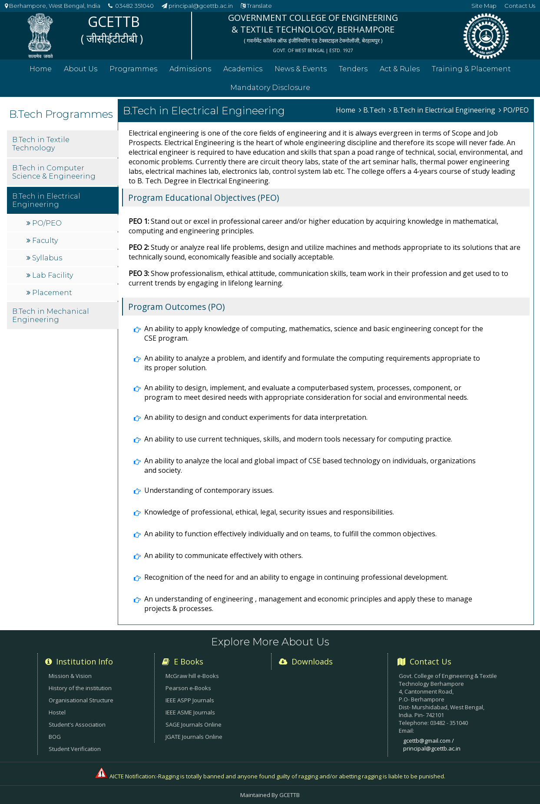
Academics (242, 69)
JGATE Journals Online (194, 737)
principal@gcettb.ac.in (197, 5)
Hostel (57, 712)
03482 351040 (131, 5)
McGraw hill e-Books (192, 676)
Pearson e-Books (188, 688)
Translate (256, 5)
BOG (55, 737)
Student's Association (77, 724)
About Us (80, 69)
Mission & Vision (70, 676)
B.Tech (372, 110)
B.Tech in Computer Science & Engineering (49, 184)
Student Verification (75, 749)
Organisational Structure (81, 700)
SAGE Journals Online (194, 724)
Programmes (133, 69)
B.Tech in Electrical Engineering (41, 213)
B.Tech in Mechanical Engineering (45, 328)
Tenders (353, 69)
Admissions (190, 69)
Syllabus (39, 270)
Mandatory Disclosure (270, 87)
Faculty (37, 253)
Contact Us (519, 5)
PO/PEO (39, 236)
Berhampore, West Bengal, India (52, 5)
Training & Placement (471, 69)
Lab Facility (45, 288)
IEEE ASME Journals (190, 712)
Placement (44, 305)
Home (41, 69)
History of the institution (80, 688)
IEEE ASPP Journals (190, 700)
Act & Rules (400, 69)
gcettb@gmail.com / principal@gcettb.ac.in (431, 744)
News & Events (301, 69)
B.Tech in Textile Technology (36, 156)
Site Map (484, 5)
